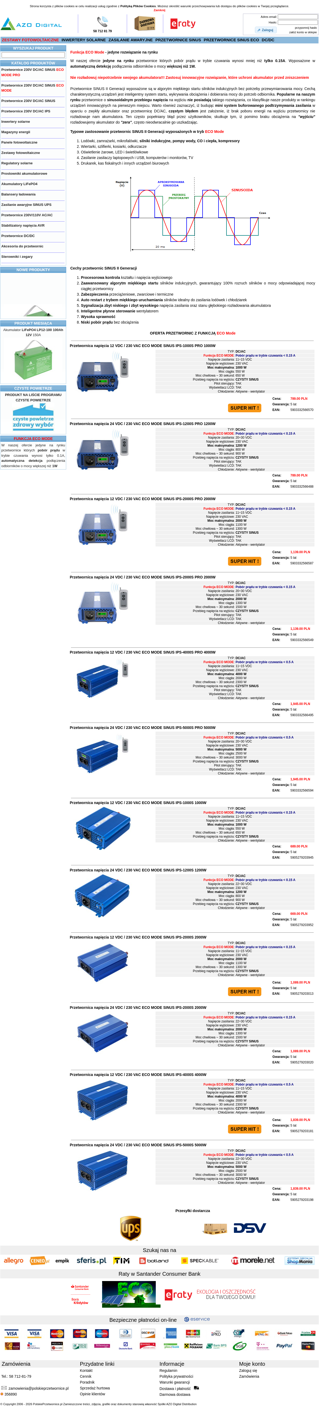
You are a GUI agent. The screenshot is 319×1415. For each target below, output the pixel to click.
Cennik (86, 1376)
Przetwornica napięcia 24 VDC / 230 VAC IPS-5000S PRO (142, 727)
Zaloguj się (248, 1370)
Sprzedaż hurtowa (95, 1388)
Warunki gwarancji (175, 1382)
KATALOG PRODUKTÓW (33, 63)
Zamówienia (249, 1376)
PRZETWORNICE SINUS (178, 40)
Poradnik (87, 1382)
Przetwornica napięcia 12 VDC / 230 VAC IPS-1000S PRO (142, 346)
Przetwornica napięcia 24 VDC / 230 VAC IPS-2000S (138, 1007)
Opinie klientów (92, 1394)
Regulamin (168, 1370)
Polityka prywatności (176, 1376)
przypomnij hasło (306, 27)
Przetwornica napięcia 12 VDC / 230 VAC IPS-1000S (138, 803)
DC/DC (268, 40)
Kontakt (86, 1370)
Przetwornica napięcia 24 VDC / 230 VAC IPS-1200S (138, 870)
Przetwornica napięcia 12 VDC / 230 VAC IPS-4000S (138, 1075)
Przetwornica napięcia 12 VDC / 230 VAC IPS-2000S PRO (142, 499)
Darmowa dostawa (175, 1394)
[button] (266, 30)
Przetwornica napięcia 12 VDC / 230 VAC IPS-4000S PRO (142, 652)
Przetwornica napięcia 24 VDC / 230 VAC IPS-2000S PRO (142, 577)
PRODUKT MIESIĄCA (33, 323)
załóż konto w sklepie (303, 32)
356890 (8, 1394)
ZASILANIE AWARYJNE (130, 40)
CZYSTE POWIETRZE (33, 388)
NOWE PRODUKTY (33, 270)
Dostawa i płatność (179, 1388)
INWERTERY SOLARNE (83, 40)
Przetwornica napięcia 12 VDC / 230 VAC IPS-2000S (138, 937)
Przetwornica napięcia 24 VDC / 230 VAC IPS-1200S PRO (142, 424)
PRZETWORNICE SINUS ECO (231, 40)
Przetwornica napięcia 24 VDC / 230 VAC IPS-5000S (138, 1145)
